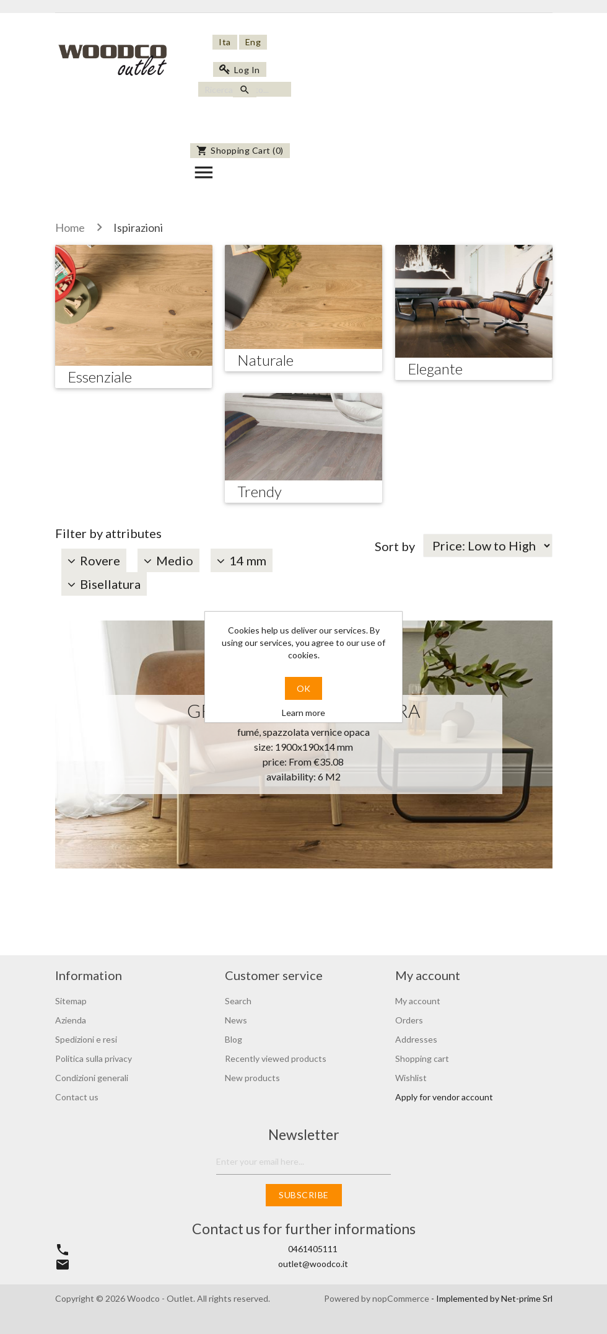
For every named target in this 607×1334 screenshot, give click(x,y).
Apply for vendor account (444, 1097)
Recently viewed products (275, 1058)
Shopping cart (422, 1058)
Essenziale (100, 377)
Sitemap (71, 1001)
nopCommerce (401, 1298)
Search (238, 1001)
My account (417, 1001)
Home (70, 227)
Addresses (416, 1039)
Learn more (303, 712)
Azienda (70, 1020)
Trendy (259, 491)
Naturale (265, 360)
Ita (225, 42)
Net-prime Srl (526, 1298)
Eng (253, 42)
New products (252, 1077)
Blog (233, 1039)
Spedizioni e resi (86, 1039)
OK (303, 688)
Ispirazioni (138, 227)
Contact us (76, 1097)
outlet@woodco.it (313, 1263)
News (236, 1020)
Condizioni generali (91, 1077)
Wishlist (411, 1077)
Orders (409, 1020)
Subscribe (304, 1195)
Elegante (435, 369)
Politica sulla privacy (93, 1058)
